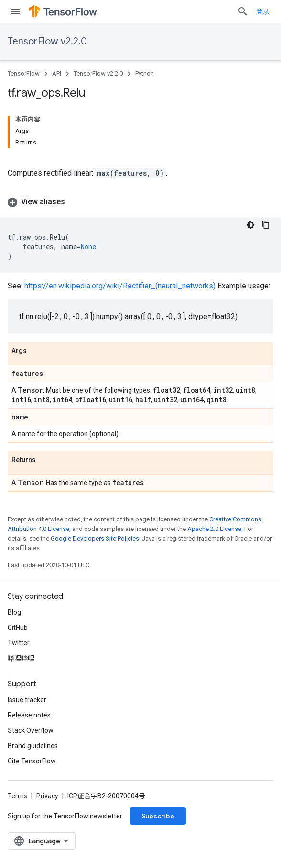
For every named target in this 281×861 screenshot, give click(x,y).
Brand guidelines (33, 746)
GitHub (18, 627)
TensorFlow (24, 73)
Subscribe (157, 816)
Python (144, 73)
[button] (140, 202)
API (56, 73)
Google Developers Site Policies (95, 538)
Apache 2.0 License (214, 528)
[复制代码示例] (265, 224)
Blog (14, 612)
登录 (263, 11)
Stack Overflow (31, 730)
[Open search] (243, 11)
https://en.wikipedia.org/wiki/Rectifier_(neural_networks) (120, 285)
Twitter (19, 643)
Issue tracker (27, 700)
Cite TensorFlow (32, 761)
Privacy (47, 796)
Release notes (29, 715)
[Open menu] (15, 11)
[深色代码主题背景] (250, 224)
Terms (17, 796)
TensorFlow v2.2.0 (47, 41)
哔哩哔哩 (21, 658)
